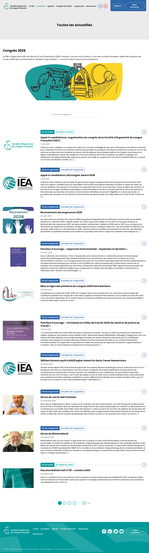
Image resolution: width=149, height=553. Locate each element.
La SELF (32, 6)
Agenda (50, 6)
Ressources (91, 6)
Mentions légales (46, 549)
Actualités (41, 6)
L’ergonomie (79, 6)
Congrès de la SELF (64, 6)
